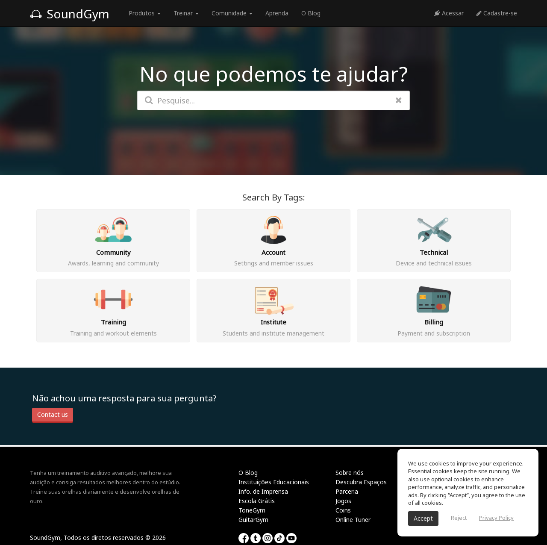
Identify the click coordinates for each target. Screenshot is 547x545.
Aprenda (276, 13)
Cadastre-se (496, 13)
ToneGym (251, 510)
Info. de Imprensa (263, 491)
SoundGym (69, 14)
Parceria (346, 491)
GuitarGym (253, 520)
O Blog (311, 13)
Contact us (52, 414)
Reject (459, 517)
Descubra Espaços (361, 482)
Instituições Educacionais (273, 482)
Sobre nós (349, 472)
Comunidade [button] (232, 13)
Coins (343, 510)
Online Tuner (353, 520)
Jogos (343, 501)
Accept (423, 518)
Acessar (449, 13)
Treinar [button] (186, 13)
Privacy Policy (496, 517)
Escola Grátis (256, 501)
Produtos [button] (145, 13)
